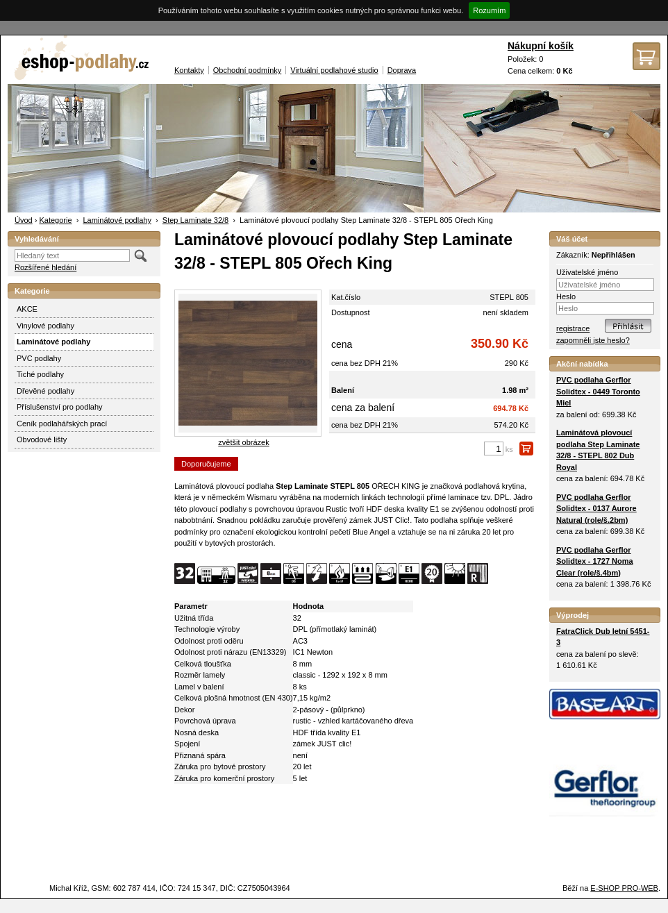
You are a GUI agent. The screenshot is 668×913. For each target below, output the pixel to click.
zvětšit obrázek (243, 442)
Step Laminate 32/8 (195, 220)
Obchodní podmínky (247, 70)
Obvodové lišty (42, 439)
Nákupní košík (541, 45)
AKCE (27, 309)
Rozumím (489, 10)
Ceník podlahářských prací (62, 423)
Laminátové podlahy (117, 220)
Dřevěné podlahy (45, 391)
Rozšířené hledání (45, 267)
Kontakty (189, 70)
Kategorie (55, 220)
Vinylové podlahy (45, 325)
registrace (573, 328)
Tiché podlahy (40, 374)
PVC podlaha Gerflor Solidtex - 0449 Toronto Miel (598, 391)
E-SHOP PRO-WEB (624, 888)
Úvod (24, 220)
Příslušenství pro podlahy (60, 407)
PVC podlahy (39, 358)
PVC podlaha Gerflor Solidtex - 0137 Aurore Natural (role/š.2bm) (596, 508)
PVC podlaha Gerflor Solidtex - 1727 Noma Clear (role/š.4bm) (594, 561)
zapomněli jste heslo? (593, 340)
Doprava (402, 70)
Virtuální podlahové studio (334, 70)
